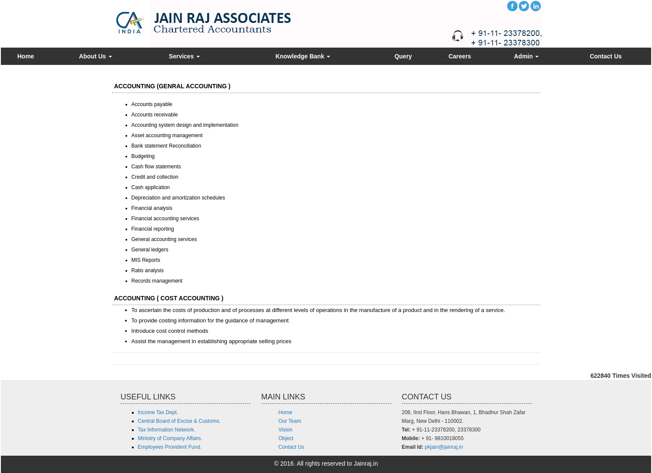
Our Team (290, 421)
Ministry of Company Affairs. (170, 438)
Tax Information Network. (167, 430)
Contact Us (606, 56)
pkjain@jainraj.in (444, 447)
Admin (526, 56)
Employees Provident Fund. (170, 447)
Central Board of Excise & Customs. (179, 421)
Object (286, 438)
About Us (95, 56)
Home (25, 56)
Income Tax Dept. (158, 412)
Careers (460, 56)
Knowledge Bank (303, 56)
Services (184, 56)
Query (403, 56)
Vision (285, 430)
